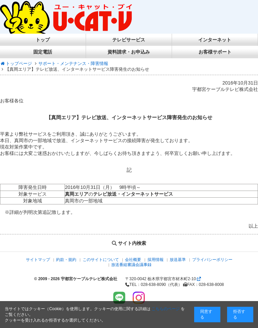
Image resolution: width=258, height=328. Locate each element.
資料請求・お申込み (129, 52)
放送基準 (178, 260)
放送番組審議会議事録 (131, 265)
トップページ (16, 63)
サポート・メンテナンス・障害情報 (73, 63)
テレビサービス (128, 39)
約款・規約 (66, 260)
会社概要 (133, 260)
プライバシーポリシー (212, 260)
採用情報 (155, 260)
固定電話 (42, 52)
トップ (43, 39)
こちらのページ (166, 308)
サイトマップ (38, 260)
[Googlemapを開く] (199, 278)
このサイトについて (101, 260)
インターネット (214, 39)
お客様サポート (215, 52)
